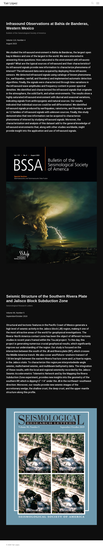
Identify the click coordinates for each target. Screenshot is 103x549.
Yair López (10, 3)
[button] (97, 3)
